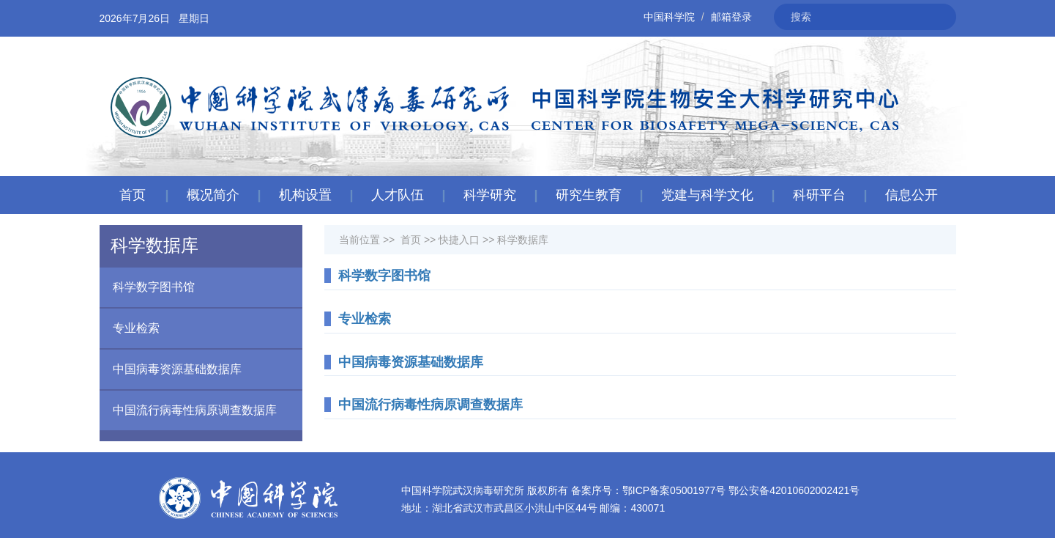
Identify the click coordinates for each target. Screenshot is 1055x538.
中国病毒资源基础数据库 (171, 369)
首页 (132, 195)
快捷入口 (459, 240)
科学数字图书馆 (147, 287)
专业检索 (130, 328)
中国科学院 (669, 17)
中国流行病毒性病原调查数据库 (188, 410)
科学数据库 (522, 240)
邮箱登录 (731, 17)
